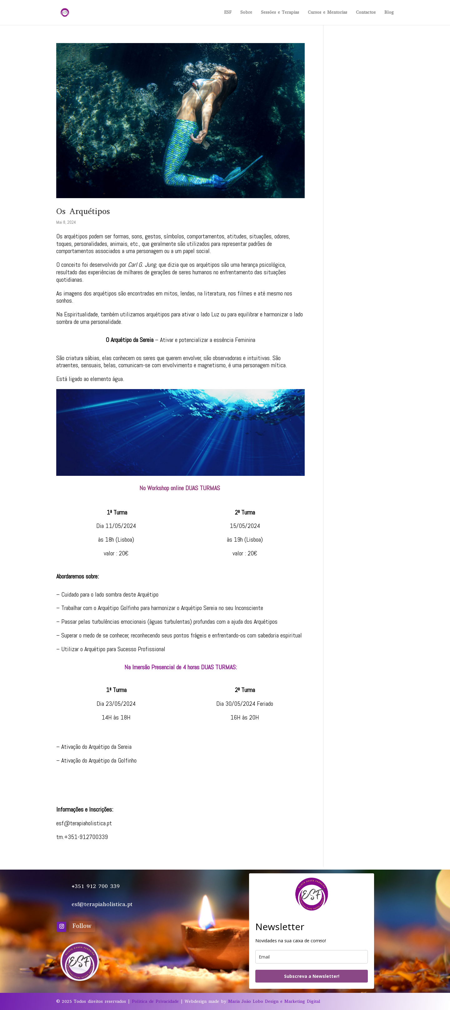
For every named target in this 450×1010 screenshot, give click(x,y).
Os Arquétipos (83, 211)
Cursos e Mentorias (327, 12)
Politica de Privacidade (155, 1001)
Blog (389, 12)
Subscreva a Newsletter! (311, 976)
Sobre (246, 12)
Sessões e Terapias (280, 12)
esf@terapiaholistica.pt (84, 823)
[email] (311, 957)
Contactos (366, 12)
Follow (82, 926)
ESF (228, 12)
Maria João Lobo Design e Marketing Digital (274, 1001)
